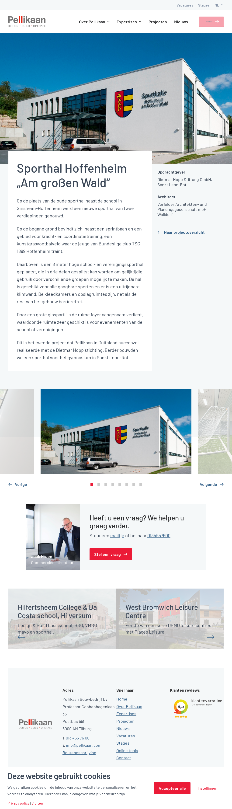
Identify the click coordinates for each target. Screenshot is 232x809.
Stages (204, 5)
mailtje (117, 535)
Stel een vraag (107, 554)
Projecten (151, 21)
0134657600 (158, 535)
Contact (204, 21)
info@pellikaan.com (83, 745)
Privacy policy (18, 803)
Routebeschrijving (79, 752)
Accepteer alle (172, 788)
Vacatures (185, 5)
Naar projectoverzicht (184, 232)
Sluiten (37, 803)
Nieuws (174, 21)
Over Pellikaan (87, 21)
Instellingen (207, 788)
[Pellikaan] (27, 21)
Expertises (122, 21)
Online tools (127, 750)
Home (121, 698)
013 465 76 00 (78, 737)
